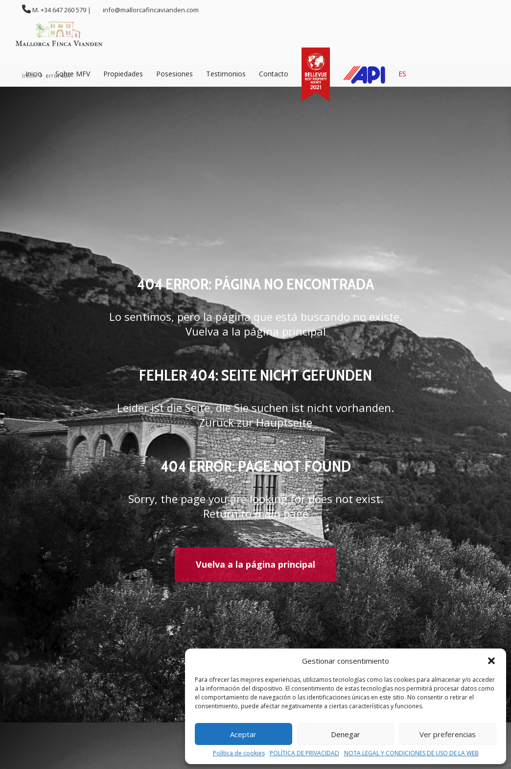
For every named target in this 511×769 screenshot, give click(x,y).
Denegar (345, 734)
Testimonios (226, 73)
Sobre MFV (72, 73)
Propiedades (123, 73)
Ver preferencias (447, 734)
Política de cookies (239, 753)
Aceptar (243, 734)
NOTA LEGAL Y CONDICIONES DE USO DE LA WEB (411, 753)
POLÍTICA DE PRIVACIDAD (304, 753)
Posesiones (174, 73)
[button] (491, 661)
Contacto (273, 73)
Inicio (33, 73)
